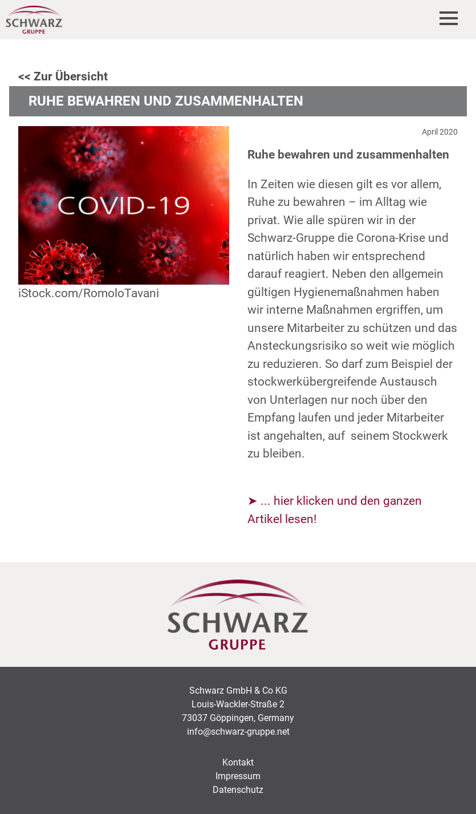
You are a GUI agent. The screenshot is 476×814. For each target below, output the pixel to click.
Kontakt (238, 762)
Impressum (238, 776)
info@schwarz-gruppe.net (238, 731)
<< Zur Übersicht (63, 76)
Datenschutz (238, 789)
